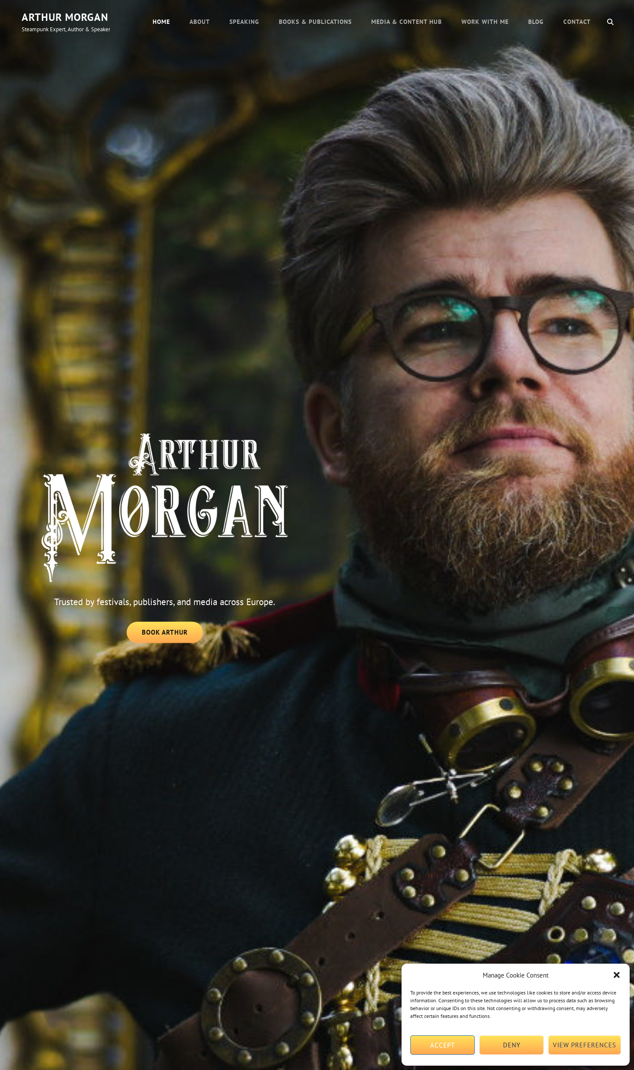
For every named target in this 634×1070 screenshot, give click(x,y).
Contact (577, 22)
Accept (442, 1045)
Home (161, 22)
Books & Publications (315, 22)
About (200, 22)
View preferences (584, 1045)
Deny (511, 1045)
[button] (616, 975)
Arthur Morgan (65, 17)
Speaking (244, 22)
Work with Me (485, 22)
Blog (536, 22)
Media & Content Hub (406, 22)
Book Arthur (172, 635)
